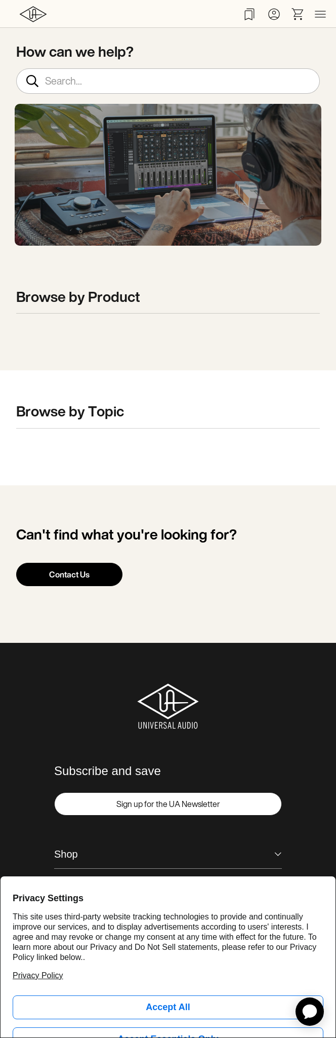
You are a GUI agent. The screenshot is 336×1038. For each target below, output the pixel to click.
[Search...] (168, 81)
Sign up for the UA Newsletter (168, 804)
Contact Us (69, 574)
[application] (309, 1011)
